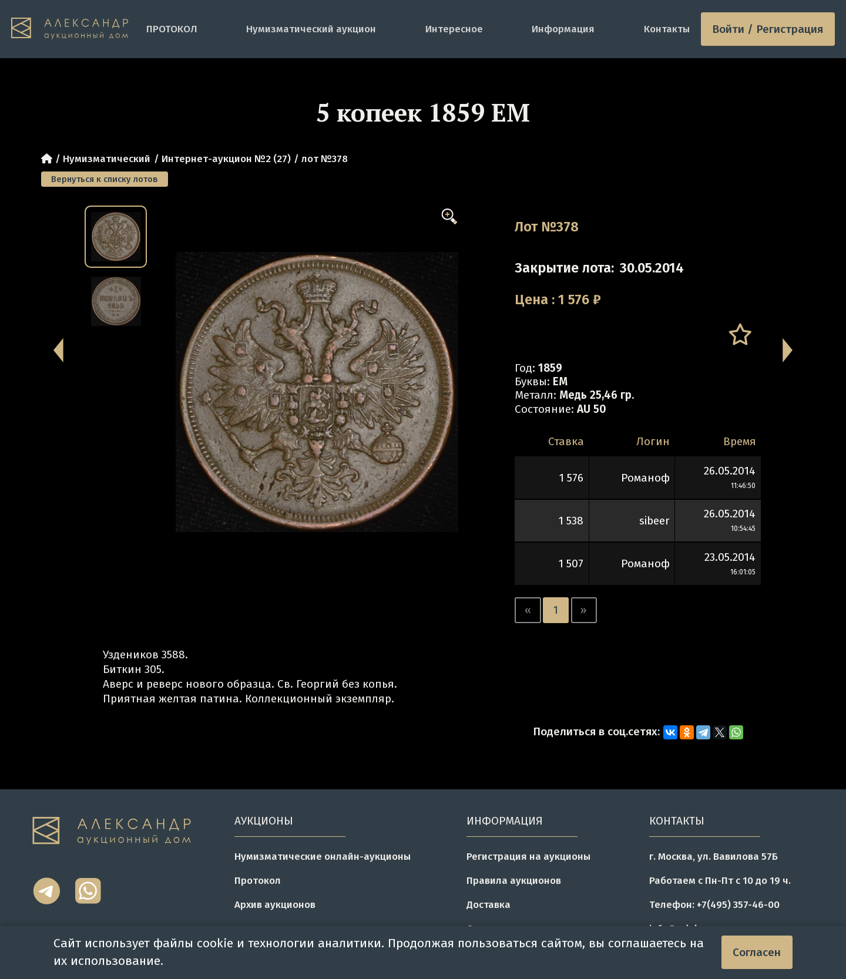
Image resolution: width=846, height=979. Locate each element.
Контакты (667, 29)
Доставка (488, 904)
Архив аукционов (274, 904)
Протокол (257, 880)
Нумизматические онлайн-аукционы (322, 856)
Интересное (454, 29)
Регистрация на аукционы (528, 856)
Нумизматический (106, 158)
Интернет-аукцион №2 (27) (226, 158)
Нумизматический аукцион (311, 29)
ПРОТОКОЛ (171, 29)
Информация (563, 29)
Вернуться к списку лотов (104, 179)
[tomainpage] (73, 29)
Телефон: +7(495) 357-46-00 (714, 904)
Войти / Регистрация (767, 29)
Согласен (757, 952)
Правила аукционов (513, 880)
